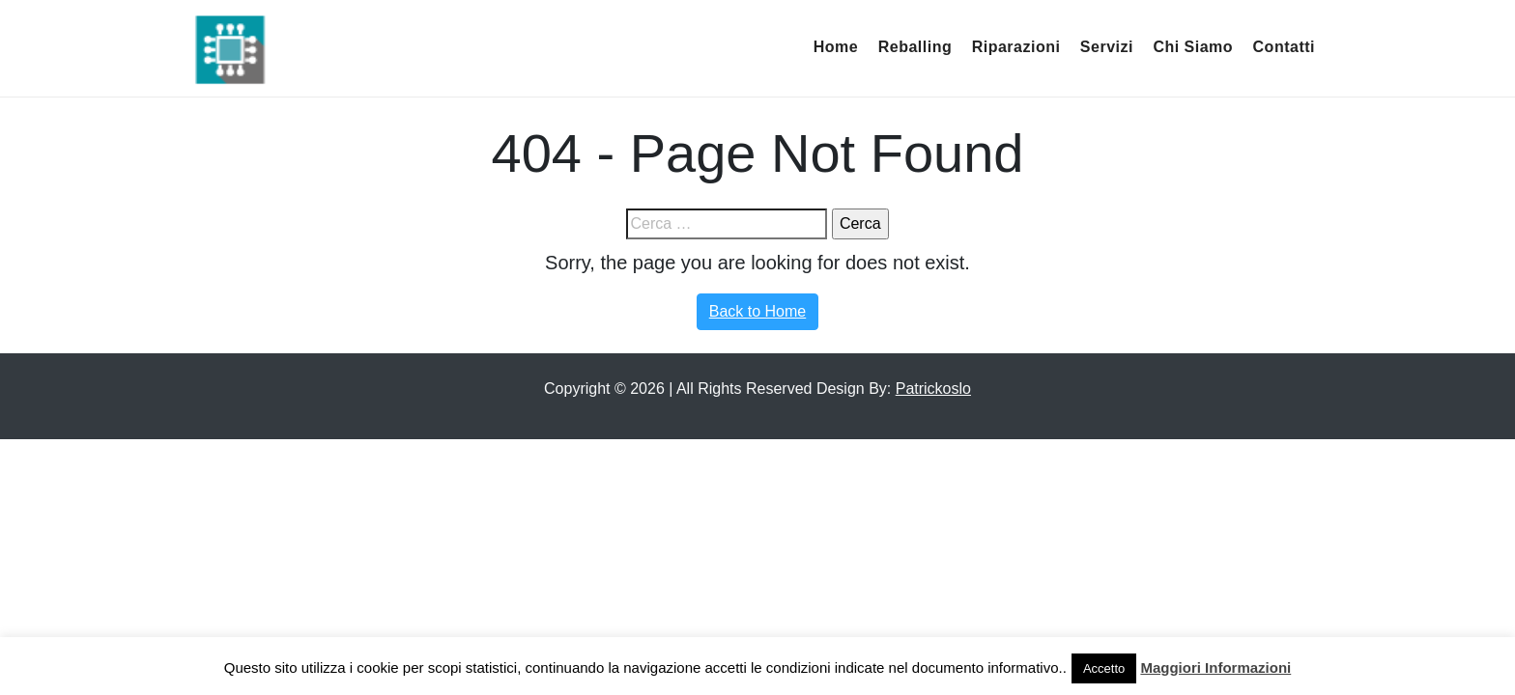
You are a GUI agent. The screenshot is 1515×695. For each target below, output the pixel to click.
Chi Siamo (1193, 47)
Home (836, 47)
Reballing (915, 47)
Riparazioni (1016, 47)
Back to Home (757, 311)
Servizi (1106, 47)
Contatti (1284, 47)
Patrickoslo (933, 388)
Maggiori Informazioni (1215, 667)
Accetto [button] (1104, 668)
